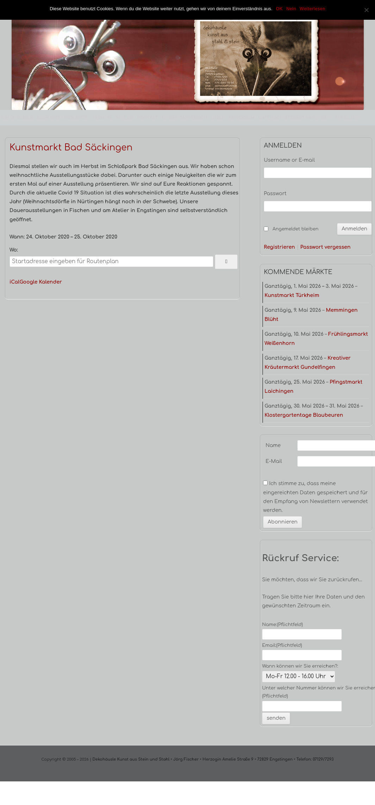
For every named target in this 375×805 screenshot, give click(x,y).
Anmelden (348, 117)
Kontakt (147, 117)
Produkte (76, 117)
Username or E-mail (289, 160)
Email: (282, 645)
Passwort (275, 193)
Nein (291, 8)
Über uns (48, 117)
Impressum (241, 117)
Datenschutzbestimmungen (294, 117)
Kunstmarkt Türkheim (291, 295)
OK (279, 8)
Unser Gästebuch (184, 117)
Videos (125, 117)
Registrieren (279, 247)
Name (273, 445)
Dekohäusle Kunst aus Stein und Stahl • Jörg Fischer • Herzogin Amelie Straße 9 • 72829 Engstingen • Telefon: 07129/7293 (212, 759)
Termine (102, 117)
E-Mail (273, 461)
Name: (282, 624)
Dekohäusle (17, 117)
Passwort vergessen (325, 247)
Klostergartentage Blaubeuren (303, 415)
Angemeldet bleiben (295, 229)
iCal (14, 282)
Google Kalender (40, 282)
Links (217, 117)
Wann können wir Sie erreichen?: (300, 666)
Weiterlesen (312, 8)
